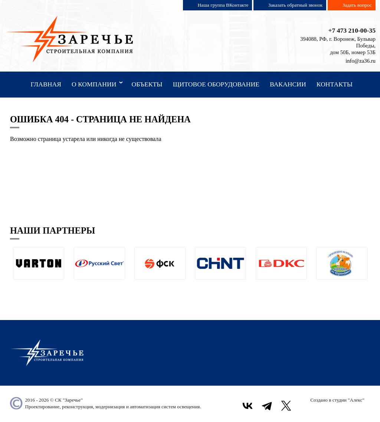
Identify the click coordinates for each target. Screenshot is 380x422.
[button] (16, 285)
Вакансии (288, 84)
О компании (98, 84)
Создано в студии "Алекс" (337, 400)
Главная (45, 84)
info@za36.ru (360, 61)
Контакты (335, 84)
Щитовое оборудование (216, 84)
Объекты (146, 84)
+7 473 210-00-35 (352, 30)
